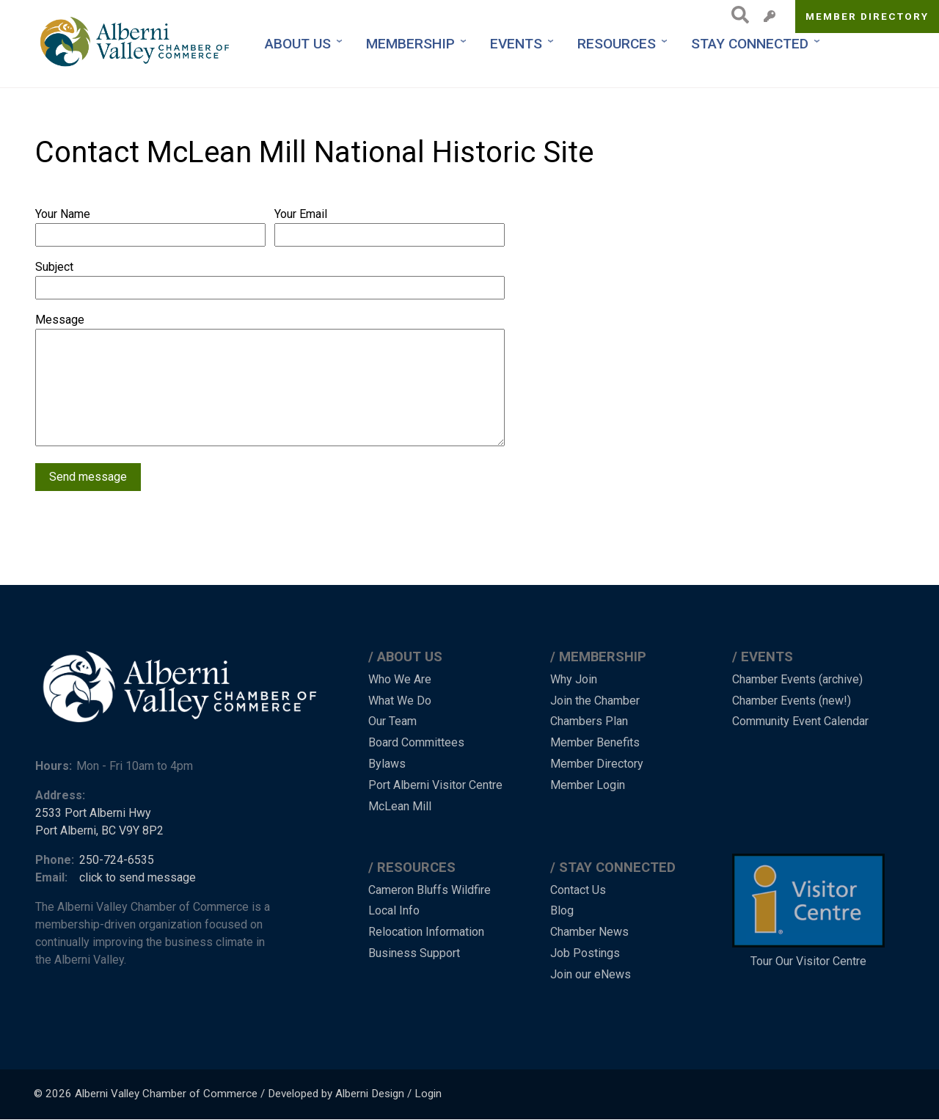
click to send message (137, 877)
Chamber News (589, 932)
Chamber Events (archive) (797, 679)
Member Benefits (595, 742)
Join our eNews (590, 974)
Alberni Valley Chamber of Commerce (166, 1093)
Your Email (300, 214)
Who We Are (399, 679)
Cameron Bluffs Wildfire (429, 890)
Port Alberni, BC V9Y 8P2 (99, 830)
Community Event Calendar (800, 721)
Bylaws (387, 764)
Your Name (62, 214)
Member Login (587, 785)
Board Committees (416, 742)
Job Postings (585, 953)
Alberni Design (369, 1093)
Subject (54, 267)
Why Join (573, 679)
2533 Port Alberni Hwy (93, 813)
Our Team (392, 721)
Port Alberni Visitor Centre (435, 785)
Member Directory (867, 16)
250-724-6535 (116, 860)
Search (736, 14)
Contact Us (578, 890)
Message (59, 320)
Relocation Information (426, 932)
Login (428, 1093)
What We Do (399, 701)
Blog (562, 910)
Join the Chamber (595, 701)
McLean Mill (399, 806)
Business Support (414, 953)
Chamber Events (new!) (791, 701)
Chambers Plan (589, 721)
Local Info (394, 910)
